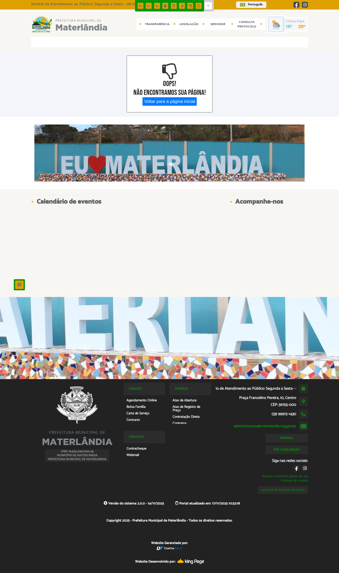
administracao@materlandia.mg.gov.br (265, 426)
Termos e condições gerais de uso (285, 476)
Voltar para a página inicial (169, 101)
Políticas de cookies (294, 480)
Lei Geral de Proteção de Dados (282, 490)
